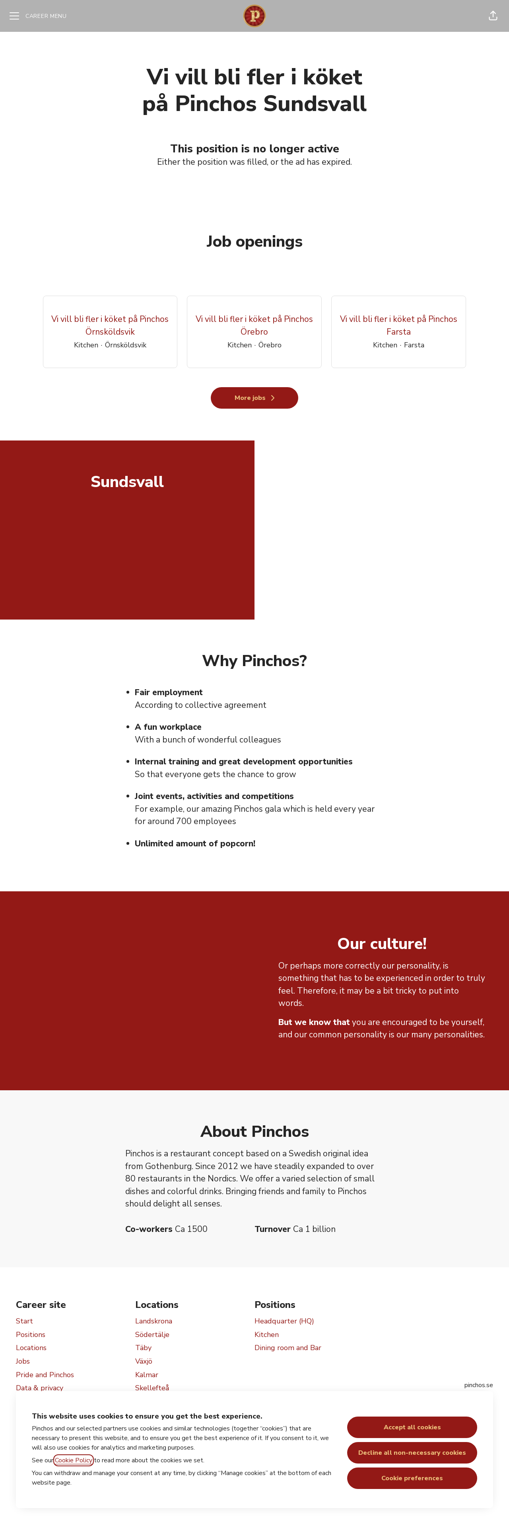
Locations (31, 1348)
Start (24, 1321)
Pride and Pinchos (45, 1375)
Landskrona (153, 1321)
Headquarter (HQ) (284, 1321)
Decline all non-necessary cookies (412, 1452)
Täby (143, 1348)
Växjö (143, 1361)
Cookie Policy (73, 1460)
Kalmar (146, 1375)
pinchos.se (478, 1385)
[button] (493, 16)
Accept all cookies (412, 1427)
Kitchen (266, 1334)
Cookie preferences (412, 1478)
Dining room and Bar (287, 1348)
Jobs (23, 1361)
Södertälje (152, 1334)
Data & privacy (39, 1388)
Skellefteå (152, 1388)
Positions (30, 1334)
